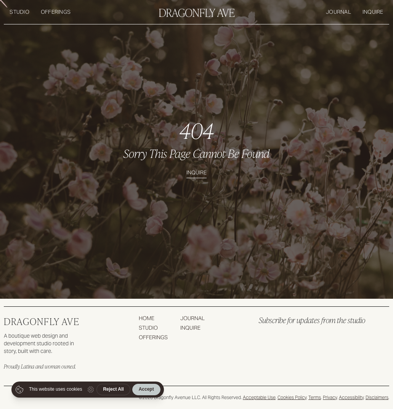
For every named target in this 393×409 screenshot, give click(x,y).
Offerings (56, 11)
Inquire (373, 11)
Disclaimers (377, 397)
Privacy (330, 397)
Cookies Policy (292, 397)
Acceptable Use (259, 397)
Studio (19, 11)
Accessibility (351, 397)
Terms (314, 397)
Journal (338, 11)
